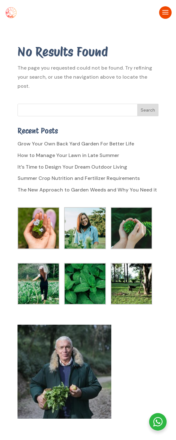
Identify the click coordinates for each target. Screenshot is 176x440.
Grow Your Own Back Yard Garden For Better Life (76, 143)
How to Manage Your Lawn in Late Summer (68, 155)
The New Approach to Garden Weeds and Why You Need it (87, 189)
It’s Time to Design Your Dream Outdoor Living (72, 167)
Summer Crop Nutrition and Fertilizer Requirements (79, 178)
